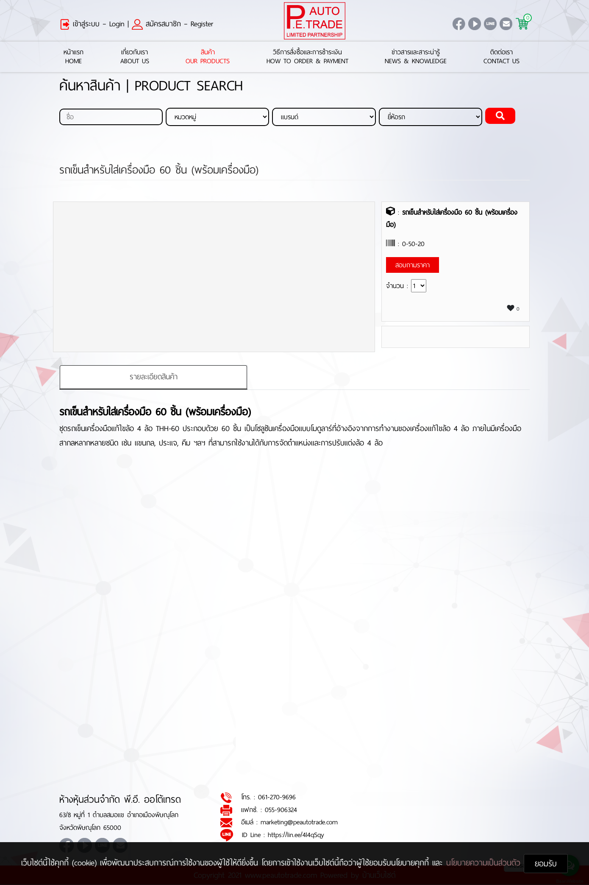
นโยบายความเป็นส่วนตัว (485, 863)
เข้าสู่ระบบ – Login (92, 23)
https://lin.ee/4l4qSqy (296, 834)
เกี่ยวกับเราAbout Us (134, 57)
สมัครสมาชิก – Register (172, 23)
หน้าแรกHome (73, 57)
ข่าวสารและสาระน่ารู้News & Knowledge (416, 57)
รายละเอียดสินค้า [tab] (154, 377)
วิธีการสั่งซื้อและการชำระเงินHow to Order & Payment (307, 57)
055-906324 (281, 809)
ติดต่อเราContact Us (501, 57)
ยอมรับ (546, 864)
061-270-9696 (277, 797)
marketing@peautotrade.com (299, 822)
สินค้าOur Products (208, 57)
